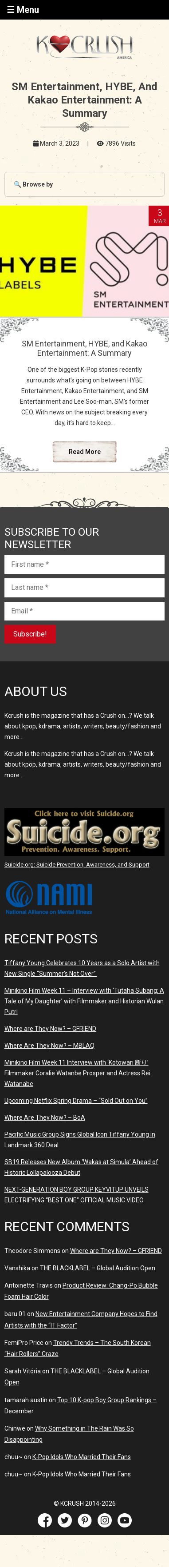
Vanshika (17, 1268)
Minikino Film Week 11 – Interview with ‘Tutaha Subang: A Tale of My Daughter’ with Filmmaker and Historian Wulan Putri (84, 1001)
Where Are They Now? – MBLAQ (49, 1045)
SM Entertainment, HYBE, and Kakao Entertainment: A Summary (84, 348)
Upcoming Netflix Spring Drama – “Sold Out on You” (76, 1100)
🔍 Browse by (33, 184)
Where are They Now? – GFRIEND (50, 1028)
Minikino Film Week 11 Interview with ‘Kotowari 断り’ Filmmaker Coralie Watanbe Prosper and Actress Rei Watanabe (77, 1073)
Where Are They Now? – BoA (44, 1117)
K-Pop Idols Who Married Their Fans (81, 1456)
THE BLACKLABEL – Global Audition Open (97, 1268)
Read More (85, 451)
